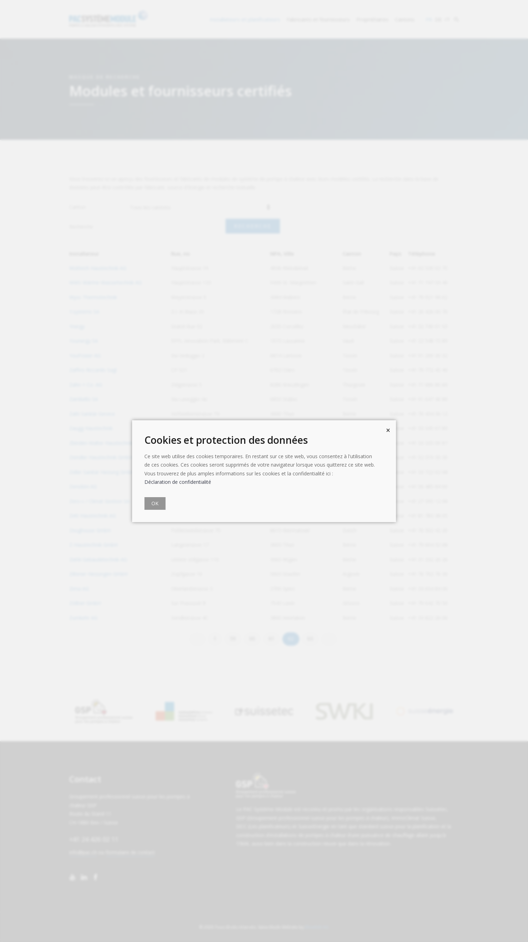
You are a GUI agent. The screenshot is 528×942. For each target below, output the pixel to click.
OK (154, 503)
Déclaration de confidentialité (177, 482)
